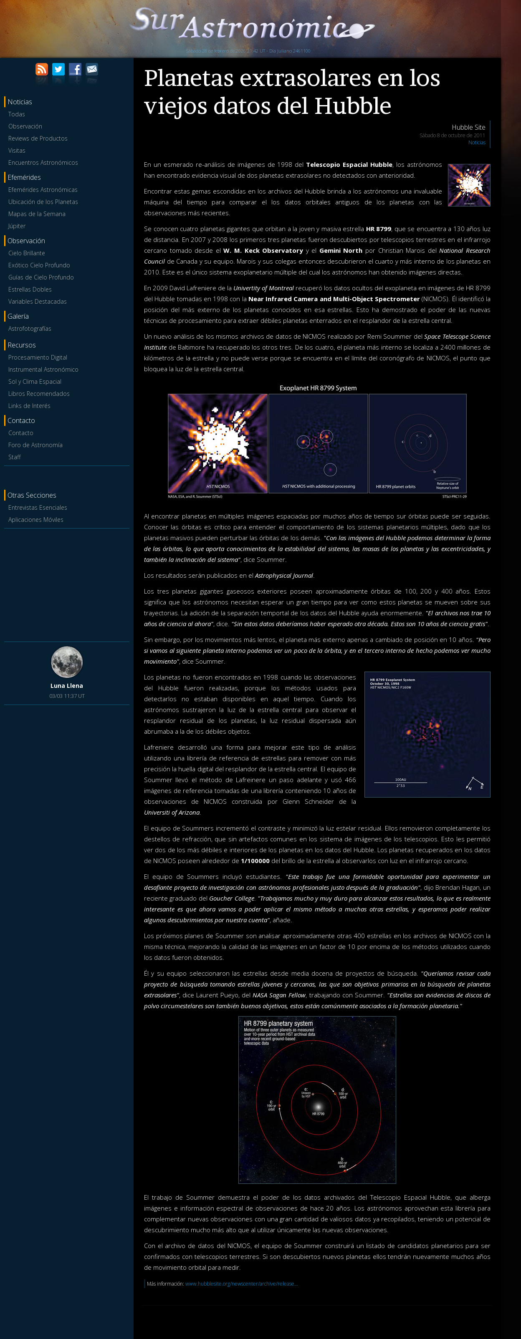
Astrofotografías (29, 328)
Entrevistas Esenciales (37, 507)
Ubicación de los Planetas (43, 202)
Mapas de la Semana (37, 214)
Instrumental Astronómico (43, 369)
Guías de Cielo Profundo (41, 277)
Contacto (20, 433)
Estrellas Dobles (30, 289)
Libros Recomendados (39, 394)
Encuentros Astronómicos (43, 162)
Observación (25, 126)
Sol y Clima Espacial (34, 381)
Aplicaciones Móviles (35, 520)
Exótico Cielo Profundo (39, 265)
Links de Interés (29, 406)
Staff (14, 457)
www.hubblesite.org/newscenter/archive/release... (241, 1283)
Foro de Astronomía (35, 445)
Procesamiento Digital (37, 357)
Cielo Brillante (26, 253)
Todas (16, 114)
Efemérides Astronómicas (43, 190)
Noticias (477, 142)
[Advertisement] (66, 583)
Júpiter (16, 226)
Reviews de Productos (38, 138)
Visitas (16, 150)
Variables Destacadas (37, 301)
